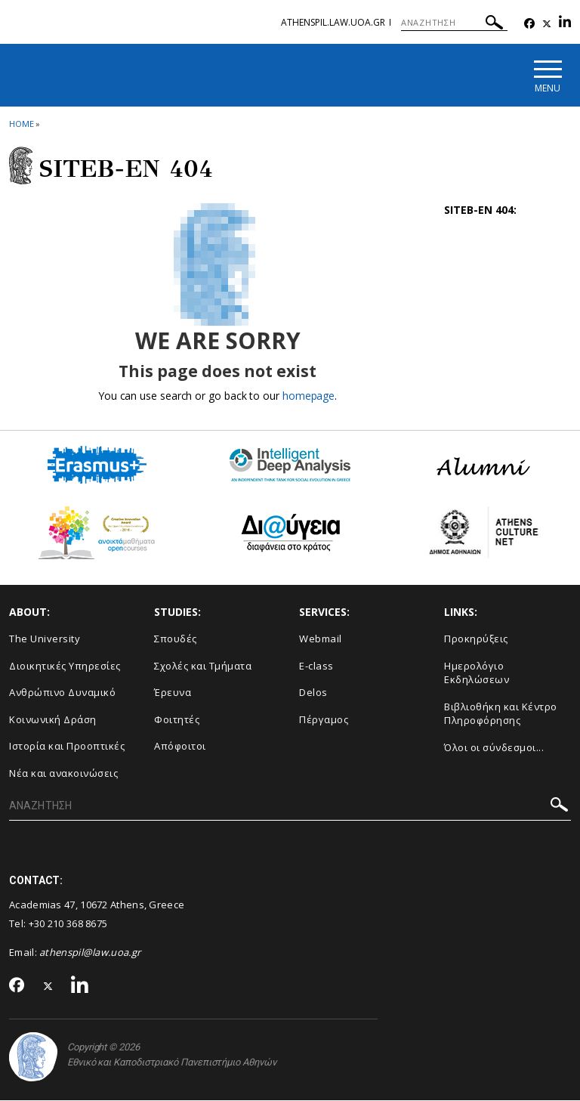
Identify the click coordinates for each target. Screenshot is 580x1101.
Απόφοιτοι (180, 746)
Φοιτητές (176, 719)
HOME (21, 123)
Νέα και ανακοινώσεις (63, 773)
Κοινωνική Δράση (53, 719)
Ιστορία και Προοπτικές (67, 746)
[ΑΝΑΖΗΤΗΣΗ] (454, 22)
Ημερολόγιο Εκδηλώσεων (476, 673)
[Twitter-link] (546, 23)
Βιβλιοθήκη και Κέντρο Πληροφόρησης (500, 714)
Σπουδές (175, 638)
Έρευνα (172, 692)
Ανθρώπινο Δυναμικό (62, 692)
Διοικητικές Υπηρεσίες (65, 666)
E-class (316, 666)
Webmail (320, 638)
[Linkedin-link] (565, 23)
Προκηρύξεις (476, 638)
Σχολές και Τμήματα (202, 666)
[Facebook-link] (529, 23)
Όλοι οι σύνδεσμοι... (494, 747)
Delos (313, 692)
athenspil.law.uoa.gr (333, 22)
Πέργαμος (323, 719)
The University (44, 638)
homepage (308, 395)
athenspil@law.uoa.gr (89, 952)
